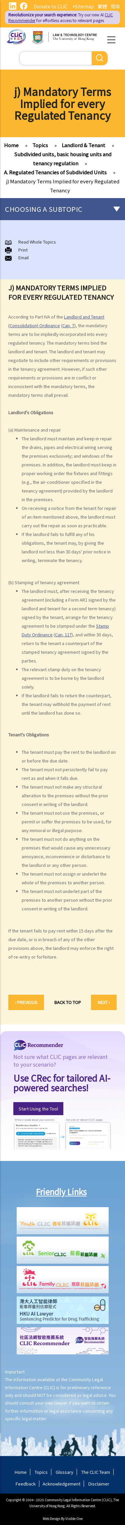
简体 (115, 6)
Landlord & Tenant (83, 145)
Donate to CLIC (50, 6)
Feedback (26, 1484)
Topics (40, 145)
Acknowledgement (61, 1484)
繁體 (102, 6)
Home (11, 145)
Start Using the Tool (38, 1108)
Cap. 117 (63, 634)
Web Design (51, 1518)
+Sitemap (83, 6)
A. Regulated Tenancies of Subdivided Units (55, 172)
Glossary (64, 1472)
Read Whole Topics (37, 242)
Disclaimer (98, 1484)
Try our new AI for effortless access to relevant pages (60, 17)
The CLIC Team (95, 1472)
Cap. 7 (68, 325)
